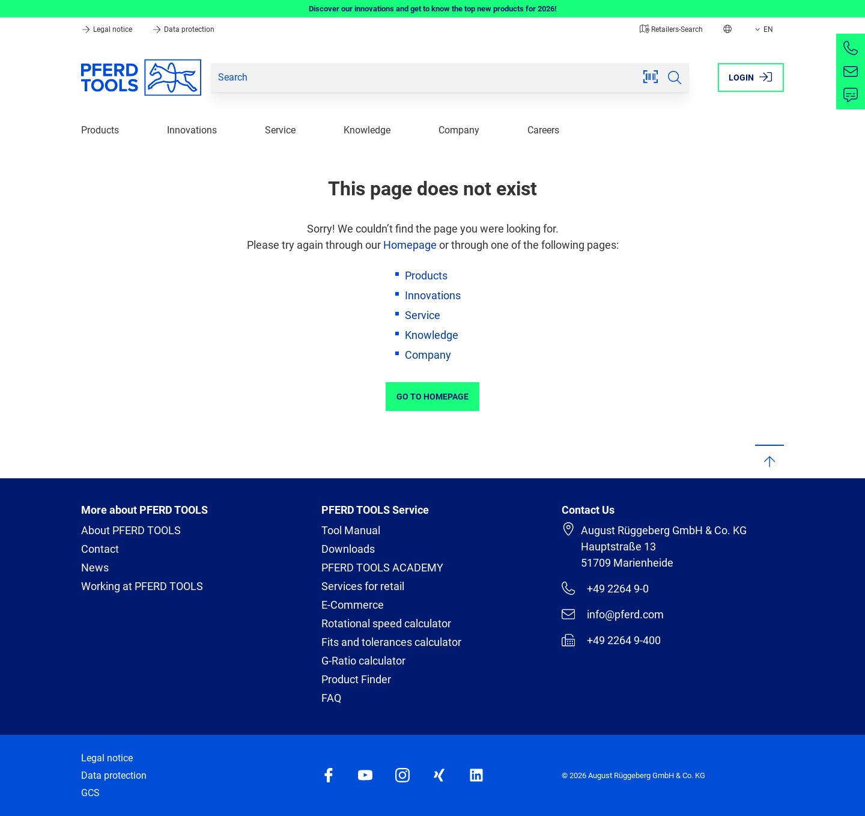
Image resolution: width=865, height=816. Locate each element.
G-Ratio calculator (363, 660)
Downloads (348, 549)
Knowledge (367, 130)
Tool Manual (350, 530)
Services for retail (362, 586)
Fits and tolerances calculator (391, 642)
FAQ (331, 698)
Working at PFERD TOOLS (142, 586)
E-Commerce (352, 604)
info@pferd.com (613, 614)
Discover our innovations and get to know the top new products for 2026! (433, 8)
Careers (543, 130)
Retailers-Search (671, 29)
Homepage (410, 245)
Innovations (192, 130)
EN (763, 29)
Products (100, 130)
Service (280, 130)
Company (459, 130)
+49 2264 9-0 (605, 588)
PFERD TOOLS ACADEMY (382, 567)
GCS (90, 793)
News (95, 567)
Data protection (183, 29)
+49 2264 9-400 (611, 640)
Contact (100, 549)
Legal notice (107, 29)
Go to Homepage (432, 396)
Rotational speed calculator (386, 623)
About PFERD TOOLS (131, 530)
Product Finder (356, 679)
